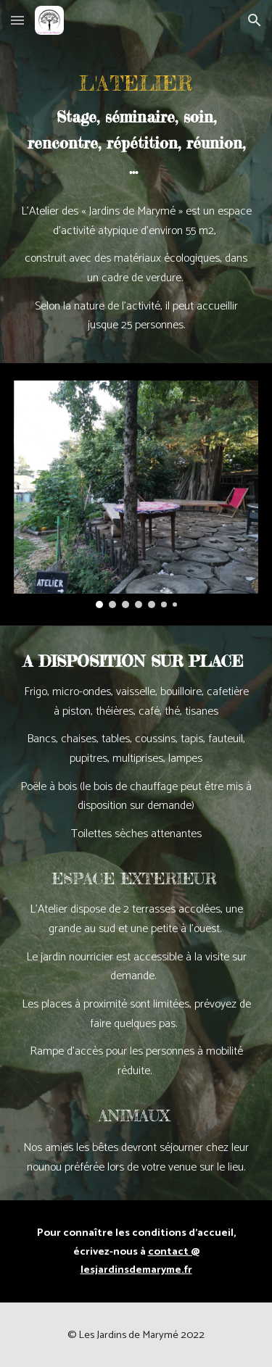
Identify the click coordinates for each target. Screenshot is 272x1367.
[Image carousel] (136, 494)
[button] (17, 20)
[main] (136, 125)
